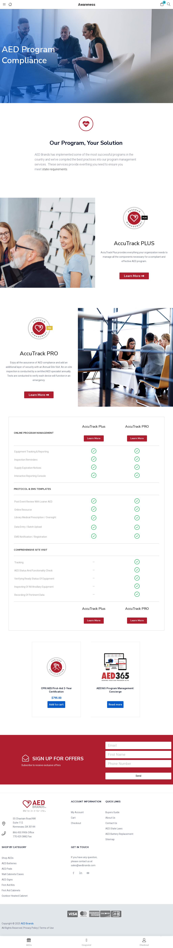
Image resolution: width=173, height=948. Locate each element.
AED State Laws (113, 829)
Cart (73, 818)
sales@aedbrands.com (83, 865)
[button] (162, 4)
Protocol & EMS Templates (32, 489)
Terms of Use (46, 928)
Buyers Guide (112, 812)
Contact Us (111, 823)
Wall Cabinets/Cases (13, 874)
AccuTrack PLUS (134, 243)
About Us (110, 818)
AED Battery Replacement (119, 834)
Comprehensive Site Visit (30, 549)
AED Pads (7, 869)
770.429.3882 (20, 836)
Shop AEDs (8, 858)
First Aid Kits (8, 885)
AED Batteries (9, 863)
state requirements (54, 169)
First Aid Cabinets (11, 890)
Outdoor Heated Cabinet (15, 896)
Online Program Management (34, 433)
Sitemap (110, 839)
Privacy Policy (30, 928)
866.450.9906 (20, 832)
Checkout (76, 823)
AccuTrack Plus (93, 426)
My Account (77, 812)
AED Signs (7, 880)
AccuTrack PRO (39, 353)
